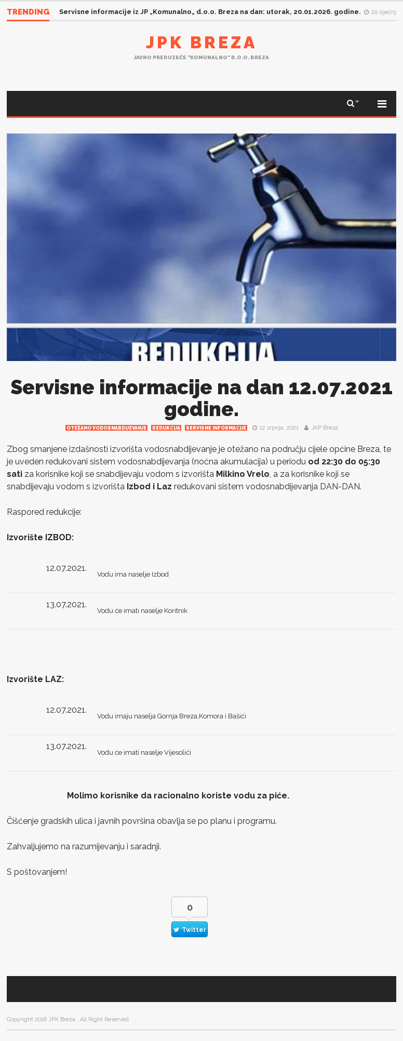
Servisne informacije (216, 428)
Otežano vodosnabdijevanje (106, 428)
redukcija (166, 428)
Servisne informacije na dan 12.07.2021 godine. (201, 398)
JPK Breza (201, 42)
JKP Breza (324, 427)
